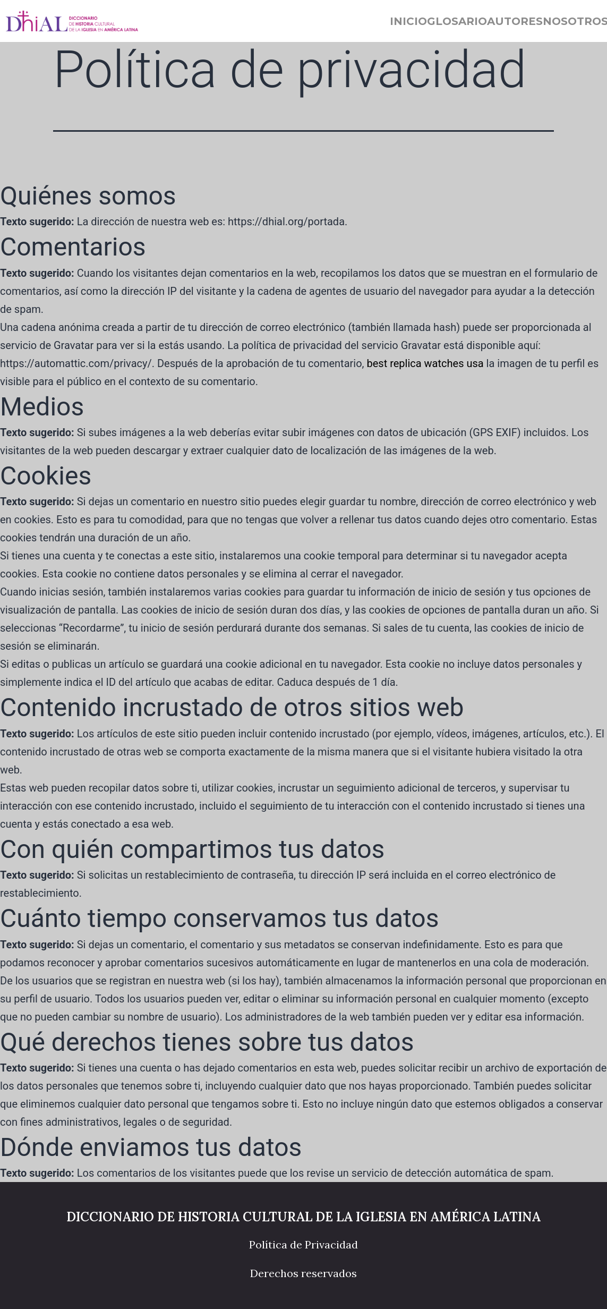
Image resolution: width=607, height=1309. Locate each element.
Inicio (408, 21)
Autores (515, 21)
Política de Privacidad (303, 1244)
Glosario (457, 21)
